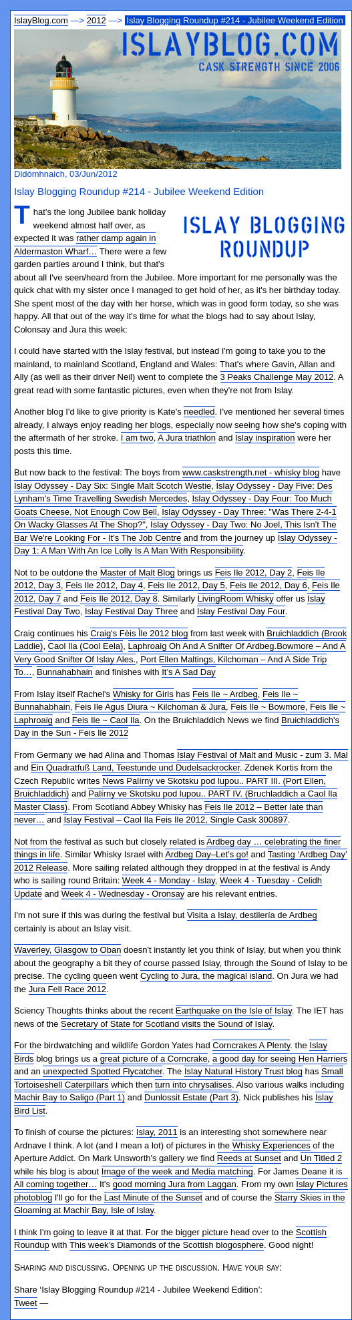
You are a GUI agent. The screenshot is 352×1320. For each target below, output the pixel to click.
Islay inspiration (265, 438)
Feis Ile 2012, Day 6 (268, 585)
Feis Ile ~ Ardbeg (225, 694)
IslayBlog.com (41, 20)
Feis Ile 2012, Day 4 (104, 585)
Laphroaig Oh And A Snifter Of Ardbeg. (202, 646)
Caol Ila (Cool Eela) (86, 646)
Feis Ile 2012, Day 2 (254, 573)
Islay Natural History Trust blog (243, 1071)
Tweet (25, 1303)
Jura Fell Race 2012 (67, 989)
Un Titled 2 (321, 1158)
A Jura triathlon (187, 438)
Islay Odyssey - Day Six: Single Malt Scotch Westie (112, 486)
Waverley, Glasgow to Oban (67, 950)
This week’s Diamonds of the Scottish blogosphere (166, 1245)
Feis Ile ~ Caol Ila (106, 720)
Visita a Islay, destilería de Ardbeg (252, 915)
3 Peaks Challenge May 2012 (277, 377)
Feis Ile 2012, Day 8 (119, 599)
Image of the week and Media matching (177, 1171)
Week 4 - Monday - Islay (168, 880)
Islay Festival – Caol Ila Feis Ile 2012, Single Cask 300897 (175, 820)
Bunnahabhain (65, 672)
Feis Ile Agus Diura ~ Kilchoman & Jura (150, 707)
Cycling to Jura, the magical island (206, 976)
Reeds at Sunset (249, 1158)
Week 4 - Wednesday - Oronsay (123, 894)
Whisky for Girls (143, 694)
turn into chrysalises (193, 1085)
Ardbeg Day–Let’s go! (206, 854)
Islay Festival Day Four (241, 611)
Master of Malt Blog (137, 573)
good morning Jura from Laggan (174, 1184)
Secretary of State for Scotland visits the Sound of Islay (166, 1024)
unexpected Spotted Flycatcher (102, 1071)
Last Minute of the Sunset (153, 1197)
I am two (137, 438)
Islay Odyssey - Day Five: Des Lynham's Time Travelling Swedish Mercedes (173, 492)
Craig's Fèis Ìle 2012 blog (139, 633)
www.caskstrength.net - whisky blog (250, 472)
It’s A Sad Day (189, 672)
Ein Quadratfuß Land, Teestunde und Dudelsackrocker (135, 767)
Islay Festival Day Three (131, 611)
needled (199, 412)
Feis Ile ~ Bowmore (267, 707)
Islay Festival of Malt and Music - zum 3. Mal (262, 755)
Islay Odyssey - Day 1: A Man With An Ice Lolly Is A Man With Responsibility (175, 544)
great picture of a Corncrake (154, 1059)
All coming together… (55, 1184)
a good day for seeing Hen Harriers (279, 1059)
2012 (96, 20)
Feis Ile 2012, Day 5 (186, 585)
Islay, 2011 (157, 1132)
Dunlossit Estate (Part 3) (191, 1097)
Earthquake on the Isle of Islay (234, 1011)
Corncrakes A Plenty (251, 1045)
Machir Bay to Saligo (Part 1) (69, 1097)
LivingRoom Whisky (236, 599)
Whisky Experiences (271, 1145)
